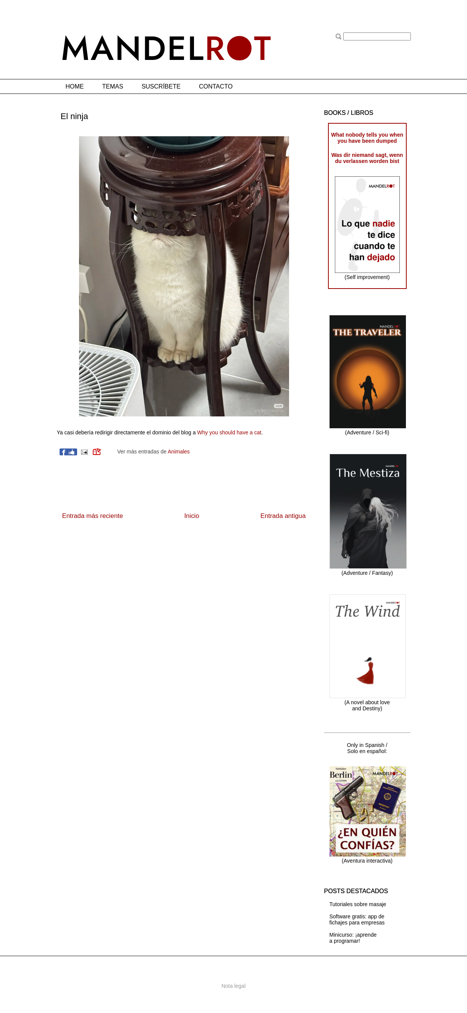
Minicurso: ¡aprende (353, 935)
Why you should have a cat (229, 432)
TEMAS (112, 86)
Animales (179, 451)
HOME (75, 86)
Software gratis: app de (357, 916)
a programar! (345, 941)
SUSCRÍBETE (161, 86)
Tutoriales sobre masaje (358, 904)
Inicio (191, 515)
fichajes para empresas (357, 922)
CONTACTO (216, 86)
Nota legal (233, 986)
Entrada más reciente (92, 515)
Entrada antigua (283, 515)
